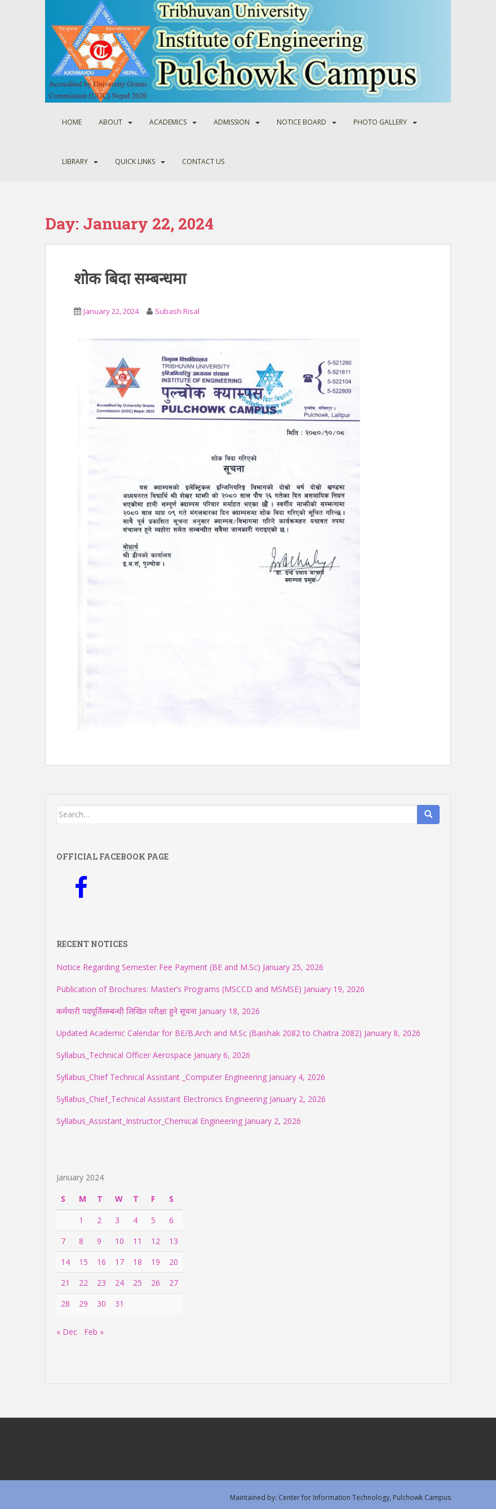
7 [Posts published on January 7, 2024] (63, 1241)
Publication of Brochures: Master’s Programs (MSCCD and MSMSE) (179, 989)
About (110, 122)
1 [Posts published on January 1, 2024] (81, 1220)
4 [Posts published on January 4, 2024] (135, 1220)
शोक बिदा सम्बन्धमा (130, 278)
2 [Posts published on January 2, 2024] (99, 1220)
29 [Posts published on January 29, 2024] (83, 1303)
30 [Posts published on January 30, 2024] (101, 1303)
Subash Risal (177, 311)
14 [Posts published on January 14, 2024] (65, 1261)
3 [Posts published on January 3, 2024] (117, 1220)
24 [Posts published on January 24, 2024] (119, 1282)
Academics (168, 122)
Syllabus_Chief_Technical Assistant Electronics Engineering (161, 1099)
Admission (232, 122)
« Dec (66, 1331)
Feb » (94, 1331)
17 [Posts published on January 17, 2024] (119, 1261)
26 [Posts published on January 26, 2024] (155, 1282)
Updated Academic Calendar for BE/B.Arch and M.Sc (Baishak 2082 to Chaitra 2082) (209, 1033)
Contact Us (203, 161)
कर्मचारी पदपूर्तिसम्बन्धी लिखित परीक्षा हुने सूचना (126, 1011)
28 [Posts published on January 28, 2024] (65, 1303)
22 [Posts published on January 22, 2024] (83, 1282)
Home (72, 122)
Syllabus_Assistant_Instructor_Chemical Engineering (149, 1121)
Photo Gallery (380, 122)
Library (75, 161)
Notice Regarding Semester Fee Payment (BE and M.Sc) (158, 967)
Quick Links (135, 161)
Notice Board (301, 122)
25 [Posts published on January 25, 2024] (137, 1282)
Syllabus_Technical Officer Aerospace (124, 1055)
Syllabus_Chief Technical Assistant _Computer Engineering (161, 1077)
